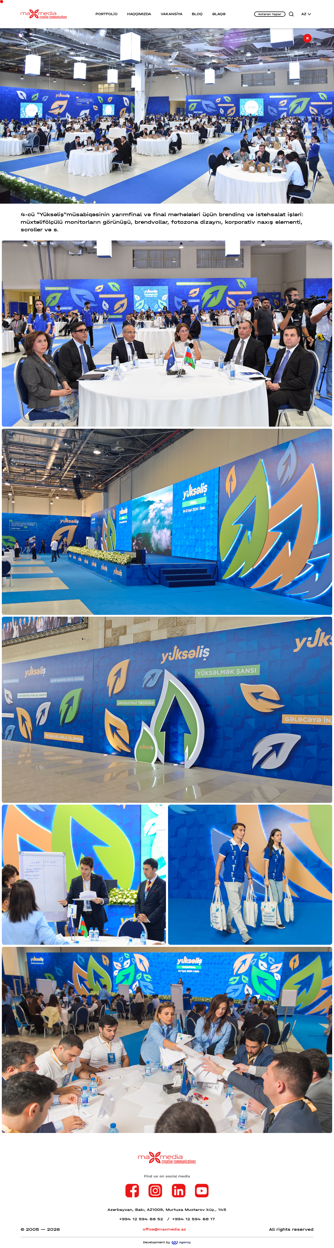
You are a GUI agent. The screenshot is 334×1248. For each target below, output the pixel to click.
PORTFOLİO (106, 14)
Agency (181, 1242)
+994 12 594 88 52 (144, 1219)
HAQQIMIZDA (139, 14)
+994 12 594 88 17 (193, 1219)
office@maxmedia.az (164, 1229)
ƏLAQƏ (218, 14)
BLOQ (197, 14)
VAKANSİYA (171, 14)
